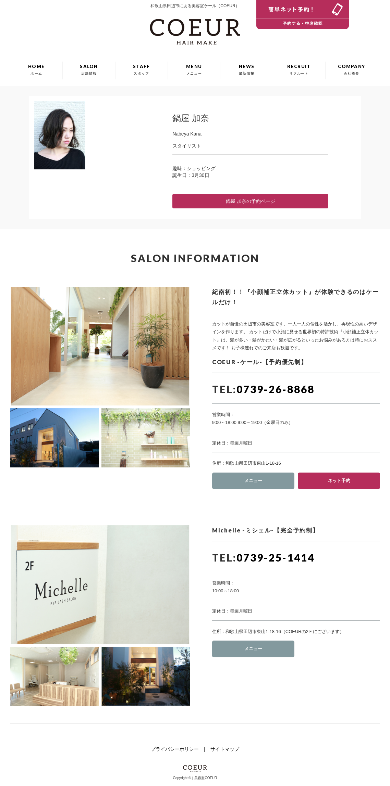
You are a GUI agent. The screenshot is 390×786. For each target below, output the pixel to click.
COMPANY (351, 69)
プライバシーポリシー (175, 749)
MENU (194, 69)
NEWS (246, 69)
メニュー (253, 480)
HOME (36, 69)
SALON (89, 69)
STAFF (141, 69)
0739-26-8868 (275, 389)
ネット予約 (339, 480)
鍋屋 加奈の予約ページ (250, 201)
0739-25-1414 (275, 557)
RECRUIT (298, 69)
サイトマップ (224, 749)
